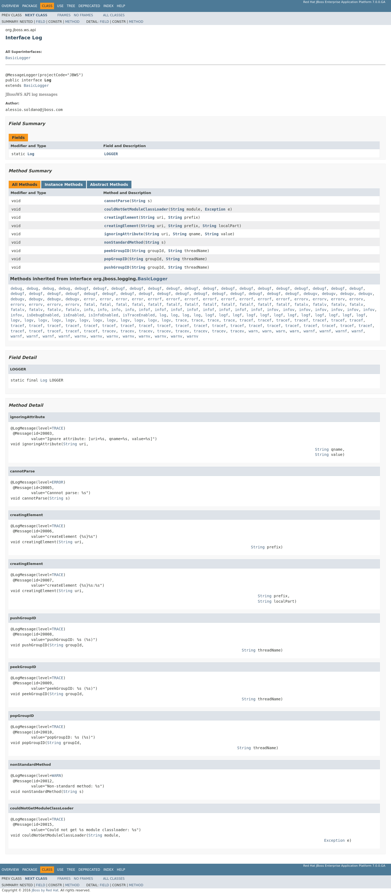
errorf (155, 299)
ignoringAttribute (123, 234)
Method (72, 22)
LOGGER (111, 154)
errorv (301, 299)
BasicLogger (18, 58)
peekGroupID (117, 251)
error (89, 299)
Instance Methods (64, 184)
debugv (310, 293)
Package (29, 6)
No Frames (83, 15)
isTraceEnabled (139, 315)
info (88, 309)
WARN (56, 775)
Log (30, 154)
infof (144, 309)
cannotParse (117, 201)
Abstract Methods (109, 184)
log (162, 315)
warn (253, 331)
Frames (64, 15)
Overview (10, 6)
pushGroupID (117, 267)
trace (181, 320)
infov (272, 309)
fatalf (155, 304)
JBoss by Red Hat (44, 890)
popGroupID (115, 259)
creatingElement (121, 217)
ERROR (57, 482)
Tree (71, 6)
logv (15, 320)
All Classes (114, 15)
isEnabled (73, 315)
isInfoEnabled (103, 315)
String (139, 201)
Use (60, 6)
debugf (82, 288)
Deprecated (89, 6)
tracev (109, 331)
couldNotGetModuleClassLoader (136, 209)
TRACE (57, 428)
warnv (80, 336)
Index (108, 6)
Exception (215, 209)
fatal (89, 304)
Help (121, 6)
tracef (246, 320)
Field (40, 22)
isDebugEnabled (43, 315)
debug (16, 288)
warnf (309, 331)
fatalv (301, 304)
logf (210, 315)
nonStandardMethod (123, 242)
